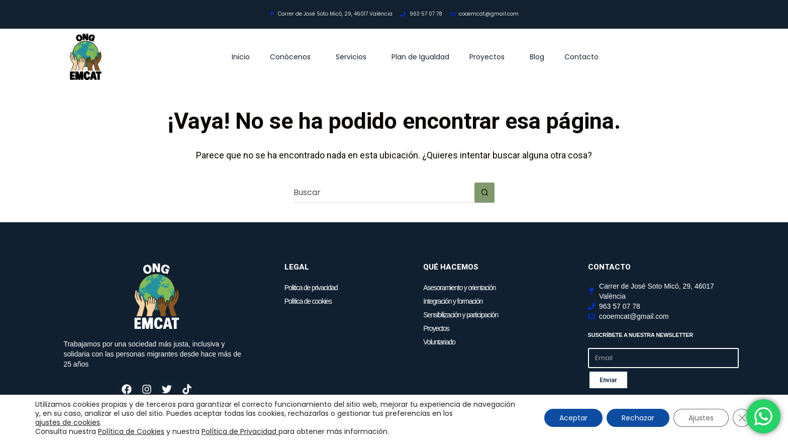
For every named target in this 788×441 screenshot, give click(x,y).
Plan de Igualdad (420, 57)
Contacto (581, 57)
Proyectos (489, 57)
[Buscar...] (383, 193)
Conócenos (293, 57)
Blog (537, 57)
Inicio (241, 57)
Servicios (353, 57)
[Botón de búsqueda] (484, 193)
